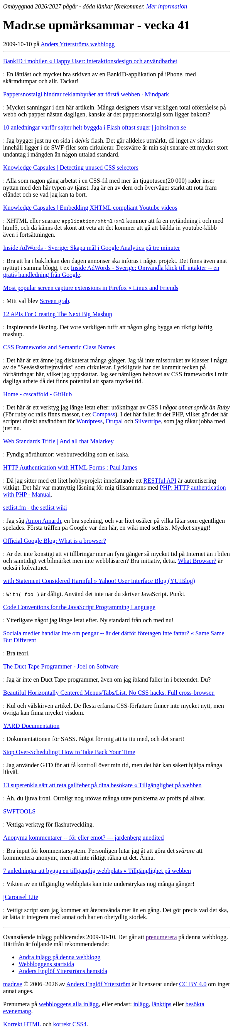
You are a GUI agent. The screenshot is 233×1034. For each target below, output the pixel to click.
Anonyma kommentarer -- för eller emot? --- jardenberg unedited (83, 837)
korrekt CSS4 (70, 1024)
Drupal (114, 421)
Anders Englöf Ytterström (98, 984)
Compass (104, 414)
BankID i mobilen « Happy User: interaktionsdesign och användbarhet (90, 61)
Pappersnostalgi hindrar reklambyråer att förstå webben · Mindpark (86, 94)
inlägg (141, 1004)
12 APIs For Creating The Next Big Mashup (57, 314)
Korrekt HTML (22, 1024)
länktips (162, 1004)
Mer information (166, 6)
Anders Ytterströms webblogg (78, 44)
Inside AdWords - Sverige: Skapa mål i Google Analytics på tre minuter (91, 247)
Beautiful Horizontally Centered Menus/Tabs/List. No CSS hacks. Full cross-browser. (109, 692)
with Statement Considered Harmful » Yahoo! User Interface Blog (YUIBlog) (99, 581)
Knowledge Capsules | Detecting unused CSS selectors (70, 167)
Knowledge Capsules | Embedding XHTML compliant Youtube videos (90, 207)
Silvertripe (148, 421)
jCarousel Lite (20, 897)
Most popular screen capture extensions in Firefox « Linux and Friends (90, 288)
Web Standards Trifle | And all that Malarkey (58, 441)
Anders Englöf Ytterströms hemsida (63, 971)
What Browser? (197, 560)
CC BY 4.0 (192, 984)
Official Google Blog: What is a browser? (54, 540)
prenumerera (161, 937)
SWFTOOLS (19, 811)
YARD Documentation (31, 725)
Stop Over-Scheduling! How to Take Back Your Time (69, 752)
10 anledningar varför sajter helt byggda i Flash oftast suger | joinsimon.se (94, 127)
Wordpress (89, 421)
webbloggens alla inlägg (69, 1004)
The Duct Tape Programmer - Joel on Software (60, 666)
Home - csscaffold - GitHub (37, 394)
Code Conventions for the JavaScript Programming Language (79, 607)
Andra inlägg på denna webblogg (59, 957)
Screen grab (54, 301)
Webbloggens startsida (46, 964)
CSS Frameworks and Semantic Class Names (59, 347)
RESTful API (159, 480)
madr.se (12, 984)
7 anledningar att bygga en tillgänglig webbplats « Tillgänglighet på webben (97, 870)
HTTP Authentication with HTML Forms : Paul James (70, 467)
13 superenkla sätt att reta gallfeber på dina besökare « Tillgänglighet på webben (102, 785)
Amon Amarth (43, 520)
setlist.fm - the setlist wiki (35, 507)
